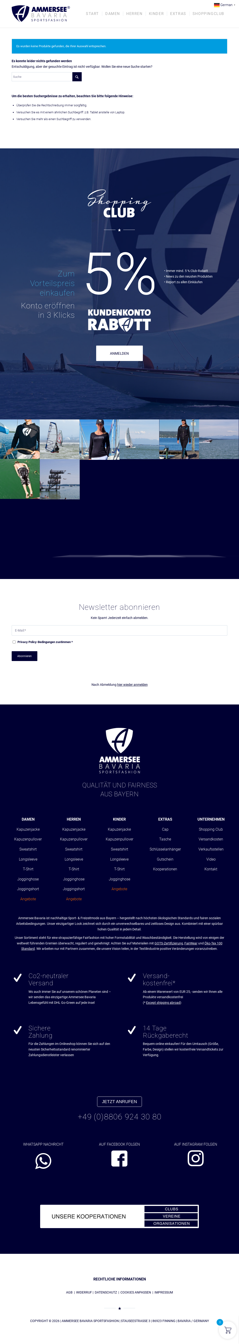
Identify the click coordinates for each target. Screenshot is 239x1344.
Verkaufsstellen (211, 849)
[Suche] (47, 76)
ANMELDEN (119, 353)
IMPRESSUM (164, 1292)
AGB (69, 1292)
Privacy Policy (27, 642)
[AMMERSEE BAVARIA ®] (41, 14)
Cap (165, 829)
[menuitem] (92, 14)
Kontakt (210, 869)
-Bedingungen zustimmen (45, 642)
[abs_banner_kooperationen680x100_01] (119, 1216)
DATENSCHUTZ (106, 1292)
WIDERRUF (84, 1292)
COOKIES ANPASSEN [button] (135, 1292)
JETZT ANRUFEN (119, 1101)
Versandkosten (211, 839)
